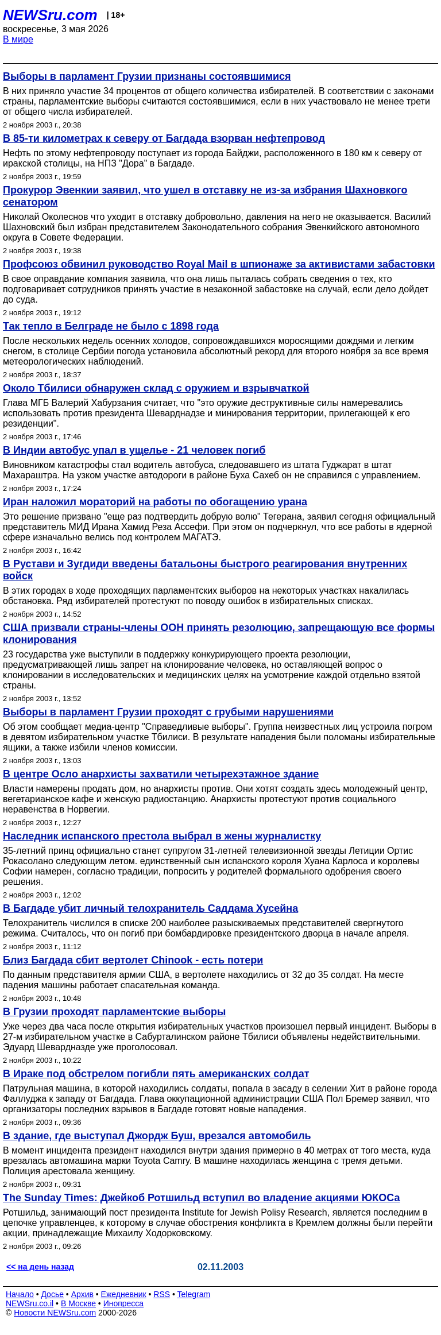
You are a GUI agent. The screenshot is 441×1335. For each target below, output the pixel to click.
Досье (52, 1294)
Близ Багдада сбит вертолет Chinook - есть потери (133, 960)
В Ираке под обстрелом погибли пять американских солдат (156, 1073)
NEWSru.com (50, 15)
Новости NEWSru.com (55, 1312)
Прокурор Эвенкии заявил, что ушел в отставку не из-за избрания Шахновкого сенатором (205, 196)
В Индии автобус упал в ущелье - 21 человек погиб (134, 450)
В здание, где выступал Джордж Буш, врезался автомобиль (157, 1135)
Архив (82, 1294)
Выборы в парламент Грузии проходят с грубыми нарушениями (168, 712)
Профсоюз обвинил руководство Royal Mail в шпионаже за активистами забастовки (219, 264)
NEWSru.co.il (29, 1303)
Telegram (194, 1294)
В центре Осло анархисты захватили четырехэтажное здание (161, 774)
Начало (20, 1294)
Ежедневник (123, 1294)
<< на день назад (40, 1266)
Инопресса (123, 1303)
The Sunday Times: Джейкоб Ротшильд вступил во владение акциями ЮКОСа (201, 1198)
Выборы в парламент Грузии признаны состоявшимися (147, 76)
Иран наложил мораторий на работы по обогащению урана (155, 502)
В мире (18, 39)
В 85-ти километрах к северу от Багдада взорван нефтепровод (164, 138)
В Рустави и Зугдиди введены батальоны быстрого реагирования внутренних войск (205, 570)
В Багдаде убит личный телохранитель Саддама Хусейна (150, 908)
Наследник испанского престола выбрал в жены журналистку (162, 836)
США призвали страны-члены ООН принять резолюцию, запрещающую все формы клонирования (219, 633)
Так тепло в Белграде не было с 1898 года (111, 326)
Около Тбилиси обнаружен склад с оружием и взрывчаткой (156, 388)
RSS (161, 1294)
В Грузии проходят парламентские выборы (114, 1011)
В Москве (78, 1303)
